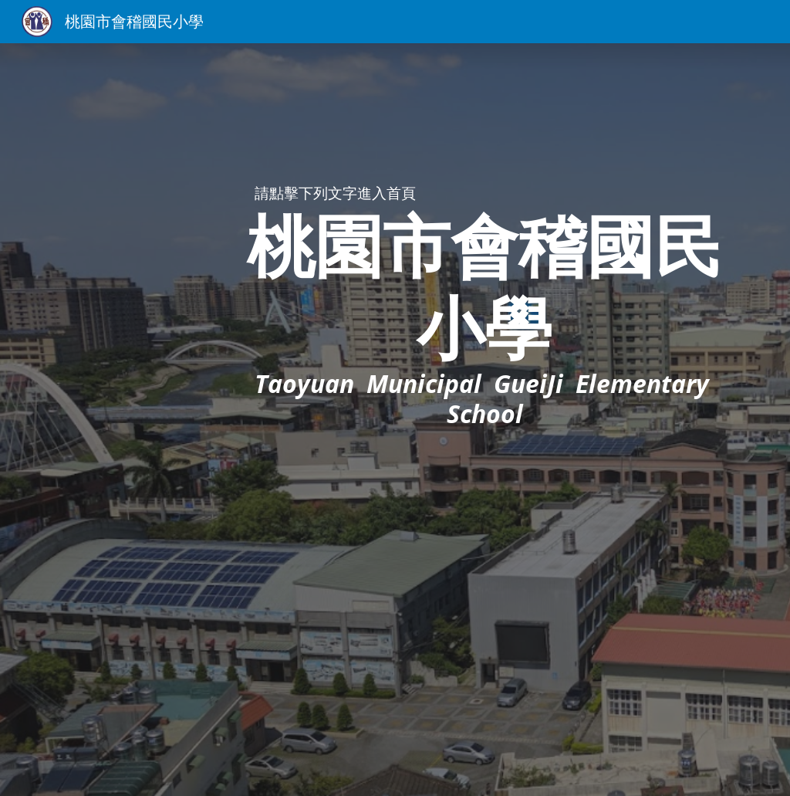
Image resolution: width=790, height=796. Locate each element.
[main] (484, 319)
